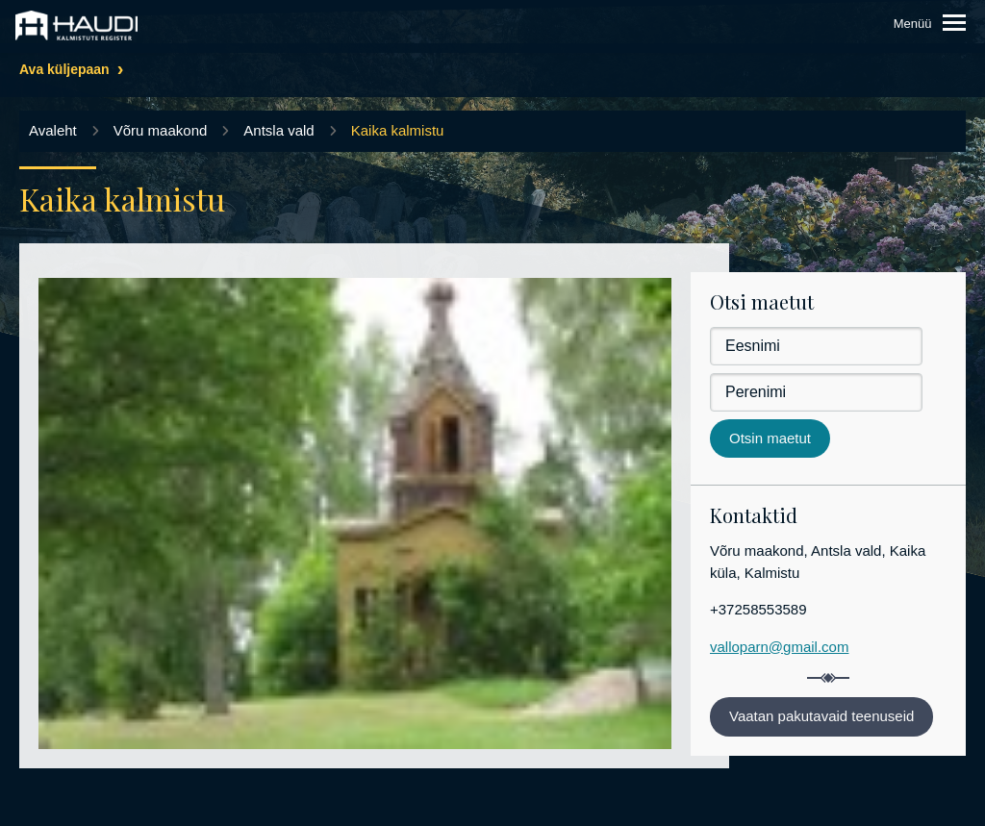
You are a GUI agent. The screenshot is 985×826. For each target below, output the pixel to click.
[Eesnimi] (816, 346)
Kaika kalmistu (397, 130)
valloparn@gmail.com (779, 646)
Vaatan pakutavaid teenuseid (821, 716)
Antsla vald (278, 130)
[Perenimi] (816, 392)
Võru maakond (161, 130)
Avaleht (53, 130)
